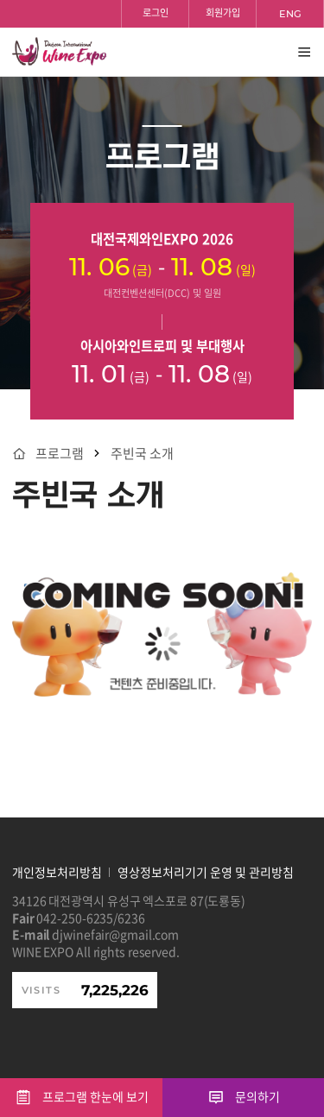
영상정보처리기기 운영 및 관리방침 (206, 871)
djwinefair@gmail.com (115, 934)
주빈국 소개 (142, 453)
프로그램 (59, 453)
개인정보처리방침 (57, 871)
